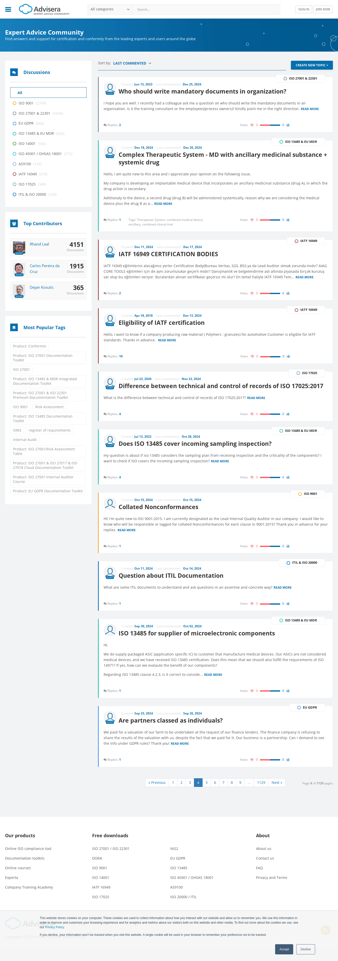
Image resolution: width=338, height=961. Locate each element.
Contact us (265, 870)
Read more (310, 109)
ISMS (17, 430)
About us (263, 861)
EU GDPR (177, 870)
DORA (97, 870)
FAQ (259, 880)
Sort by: (105, 62)
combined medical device (185, 220)
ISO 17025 (100, 909)
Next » (277, 794)
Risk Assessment (49, 406)
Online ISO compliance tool (28, 861)
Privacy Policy (54, 927)
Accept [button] (284, 949)
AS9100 (176, 899)
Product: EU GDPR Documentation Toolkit (48, 491)
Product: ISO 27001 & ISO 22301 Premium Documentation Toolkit (40, 395)
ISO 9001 (20, 406)
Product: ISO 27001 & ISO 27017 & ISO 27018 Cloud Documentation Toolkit (45, 465)
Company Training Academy (29, 899)
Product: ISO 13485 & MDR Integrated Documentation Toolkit (45, 381)
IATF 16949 (101, 899)
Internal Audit (25, 439)
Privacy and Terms (271, 890)
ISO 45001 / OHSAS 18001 (192, 890)
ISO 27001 (21, 369)
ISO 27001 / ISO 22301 (111, 861)
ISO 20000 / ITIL (183, 909)
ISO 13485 (178, 880)
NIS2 (174, 861)
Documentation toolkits (25, 870)
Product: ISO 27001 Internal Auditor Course (43, 479)
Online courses (18, 880)
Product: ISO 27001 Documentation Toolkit (43, 357)
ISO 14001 (100, 890)
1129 (261, 794)
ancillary (135, 224)
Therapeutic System (152, 220)
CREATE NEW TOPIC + (312, 65)
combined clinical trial (157, 224)
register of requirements (50, 430)
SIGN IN (303, 9)
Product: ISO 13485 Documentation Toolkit (43, 418)
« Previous (157, 794)
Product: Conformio (29, 346)
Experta (11, 890)
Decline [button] (306, 949)
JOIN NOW (323, 9)
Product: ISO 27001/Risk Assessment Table (44, 451)
